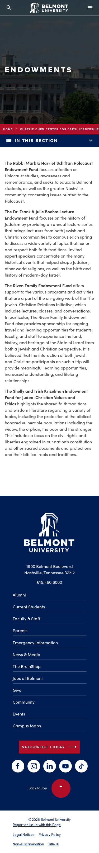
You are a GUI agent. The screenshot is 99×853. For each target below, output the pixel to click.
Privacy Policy (50, 834)
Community (24, 702)
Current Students (29, 606)
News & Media (26, 654)
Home (8, 129)
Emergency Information (35, 642)
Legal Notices (23, 834)
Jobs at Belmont (28, 678)
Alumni (19, 595)
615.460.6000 (49, 582)
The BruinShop (27, 666)
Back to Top (49, 788)
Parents (20, 630)
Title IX (53, 843)
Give (17, 690)
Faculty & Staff (26, 618)
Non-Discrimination (28, 843)
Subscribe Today (50, 747)
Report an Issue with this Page (37, 824)
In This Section (49, 140)
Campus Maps (27, 725)
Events (19, 714)
